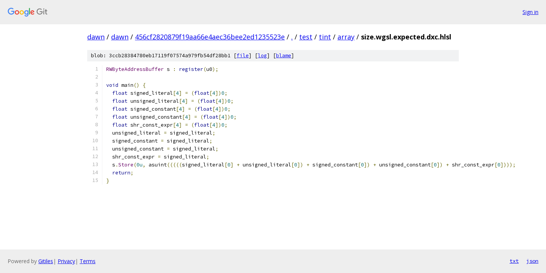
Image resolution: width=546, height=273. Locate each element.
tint (325, 36)
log (262, 55)
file (243, 55)
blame (283, 55)
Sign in (530, 12)
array (346, 36)
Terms (88, 261)
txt (514, 260)
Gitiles (45, 261)
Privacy (66, 261)
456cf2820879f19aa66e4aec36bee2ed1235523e (210, 36)
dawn (96, 36)
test (305, 36)
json (532, 260)
